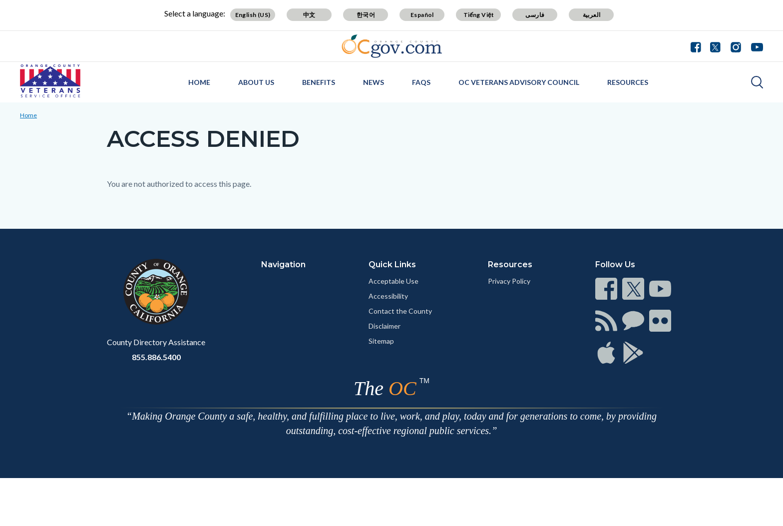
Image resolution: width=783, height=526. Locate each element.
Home (199, 82)
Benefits (318, 82)
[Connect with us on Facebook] (698, 45)
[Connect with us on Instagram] (736, 45)
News (373, 82)
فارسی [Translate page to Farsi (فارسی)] (534, 14)
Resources (627, 82)
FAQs (421, 82)
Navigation (283, 264)
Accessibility (388, 296)
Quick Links (392, 264)
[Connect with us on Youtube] (755, 45)
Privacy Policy (509, 281)
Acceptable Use (393, 281)
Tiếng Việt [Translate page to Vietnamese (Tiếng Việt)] (478, 14)
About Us (256, 82)
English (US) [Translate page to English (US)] (253, 14)
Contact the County (400, 311)
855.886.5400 (156, 357)
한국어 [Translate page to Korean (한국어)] (366, 14)
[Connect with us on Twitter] (715, 45)
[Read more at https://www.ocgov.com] (156, 292)
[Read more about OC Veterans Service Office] (50, 81)
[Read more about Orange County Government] (392, 46)
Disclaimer (384, 326)
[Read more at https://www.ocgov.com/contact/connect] (606, 289)
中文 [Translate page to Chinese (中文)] (309, 14)
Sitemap (381, 341)
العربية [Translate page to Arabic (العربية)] (592, 14)
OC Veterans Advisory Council (518, 82)
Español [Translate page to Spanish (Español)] (422, 14)
